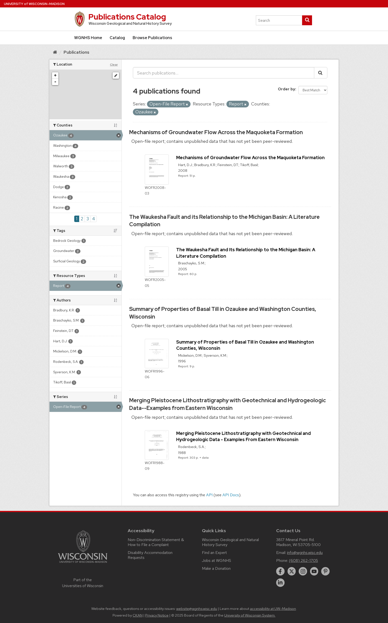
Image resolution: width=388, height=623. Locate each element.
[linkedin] (280, 582)
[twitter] (292, 571)
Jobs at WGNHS (216, 560)
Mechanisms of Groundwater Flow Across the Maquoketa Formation (216, 132)
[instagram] (303, 571)
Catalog (117, 37)
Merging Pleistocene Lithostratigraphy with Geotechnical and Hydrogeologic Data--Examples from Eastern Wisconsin (227, 404)
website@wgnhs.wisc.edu (196, 608)
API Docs (230, 495)
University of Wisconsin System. (249, 615)
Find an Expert (214, 552)
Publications (76, 52)
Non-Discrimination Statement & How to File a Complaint (156, 542)
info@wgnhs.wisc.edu (305, 552)
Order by (286, 89)
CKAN (138, 615)
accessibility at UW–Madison (273, 608)
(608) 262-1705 (303, 560)
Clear (114, 65)
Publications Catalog (127, 16)
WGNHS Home (88, 37)
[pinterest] (325, 571)
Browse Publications (152, 37)
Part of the (82, 582)
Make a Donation (216, 568)
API (209, 495)
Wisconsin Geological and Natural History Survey (230, 542)
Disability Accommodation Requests (150, 555)
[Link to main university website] (82, 563)
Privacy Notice (157, 615)
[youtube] (314, 571)
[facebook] (280, 571)
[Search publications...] (223, 72)
